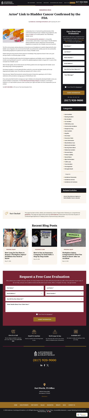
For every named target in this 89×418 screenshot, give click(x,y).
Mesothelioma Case (70, 142)
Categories (67, 108)
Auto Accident (68, 114)
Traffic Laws (68, 161)
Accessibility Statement (60, 410)
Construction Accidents (71, 126)
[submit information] (73, 93)
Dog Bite (67, 133)
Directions (44, 396)
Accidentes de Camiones (71, 182)
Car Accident (68, 121)
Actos (32, 34)
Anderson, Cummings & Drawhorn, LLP (40, 21)
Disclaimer (78, 87)
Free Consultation (84, 3)
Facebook (44, 365)
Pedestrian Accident (70, 150)
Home (28, 2)
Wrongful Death (69, 169)
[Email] (73, 63)
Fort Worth (34, 405)
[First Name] (73, 46)
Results (65, 2)
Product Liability (69, 154)
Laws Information (69, 140)
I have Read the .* (74, 87)
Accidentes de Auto (70, 179)
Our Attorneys (32, 2)
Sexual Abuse (68, 157)
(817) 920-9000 (8, 87)
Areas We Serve (46, 2)
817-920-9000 (82, 2)
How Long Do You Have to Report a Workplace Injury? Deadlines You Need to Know (15, 255)
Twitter (48, 365)
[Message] (73, 78)
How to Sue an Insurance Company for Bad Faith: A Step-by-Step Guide (43, 255)
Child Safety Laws (69, 124)
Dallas (42, 405)
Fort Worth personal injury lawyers (30, 80)
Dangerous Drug (45, 10)
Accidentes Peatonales (70, 177)
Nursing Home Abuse (70, 147)
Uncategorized (68, 166)
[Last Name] (73, 52)
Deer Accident (68, 131)
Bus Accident (68, 119)
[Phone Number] (73, 57)
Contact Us (72, 2)
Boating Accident (69, 116)
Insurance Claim (69, 138)
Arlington (50, 405)
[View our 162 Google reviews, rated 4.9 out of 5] (82, 415)
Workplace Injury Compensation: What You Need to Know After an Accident (72, 255)
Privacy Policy (49, 410)
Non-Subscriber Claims (54, 2)
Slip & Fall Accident (69, 159)
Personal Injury (69, 152)
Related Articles (70, 190)
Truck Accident (68, 164)
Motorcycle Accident (70, 145)
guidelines (28, 214)
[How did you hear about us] (73, 69)
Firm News (67, 135)
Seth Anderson (55, 214)
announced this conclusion (37, 39)
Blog (68, 2)
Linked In (41, 365)
